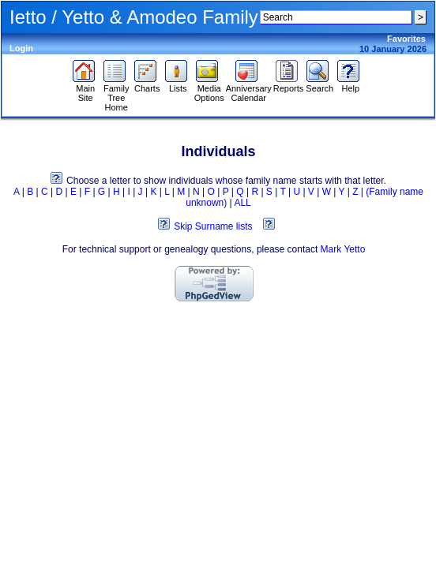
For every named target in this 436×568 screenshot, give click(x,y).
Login (21, 48)
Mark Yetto (343, 249)
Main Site (85, 89)
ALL (242, 202)
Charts (147, 84)
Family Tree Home (116, 94)
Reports (288, 84)
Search (319, 84)
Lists (178, 84)
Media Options (209, 89)
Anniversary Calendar (249, 89)
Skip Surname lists (213, 226)
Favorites (406, 38)
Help (350, 84)
